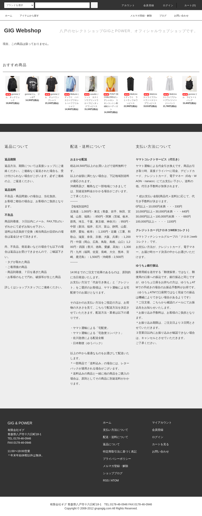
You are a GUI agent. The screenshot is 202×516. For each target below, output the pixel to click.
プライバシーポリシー (117, 458)
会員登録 (146, 5)
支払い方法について (115, 429)
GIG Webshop (22, 30)
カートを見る (160, 444)
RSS (106, 480)
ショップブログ (113, 473)
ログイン (166, 5)
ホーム (8, 15)
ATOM (115, 480)
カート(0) (188, 5)
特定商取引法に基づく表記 (120, 451)
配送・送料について (115, 437)
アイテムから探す (27, 15)
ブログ (160, 15)
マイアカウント (162, 422)
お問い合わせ (179, 15)
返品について (111, 444)
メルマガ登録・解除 (138, 15)
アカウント (126, 5)
